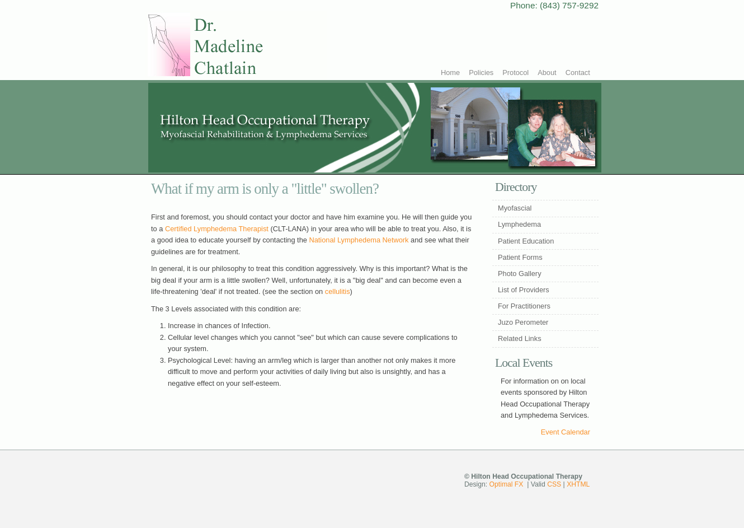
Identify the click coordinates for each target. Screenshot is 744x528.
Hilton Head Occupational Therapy (236, 45)
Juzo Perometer (523, 322)
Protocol (515, 72)
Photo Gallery (519, 273)
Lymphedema (519, 224)
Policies (481, 72)
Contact (578, 72)
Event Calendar (565, 432)
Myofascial (514, 208)
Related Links (519, 338)
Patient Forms (520, 257)
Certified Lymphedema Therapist (217, 229)
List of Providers (523, 290)
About (547, 72)
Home (450, 72)
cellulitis (337, 291)
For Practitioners (524, 306)
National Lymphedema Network (358, 240)
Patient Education (526, 241)
